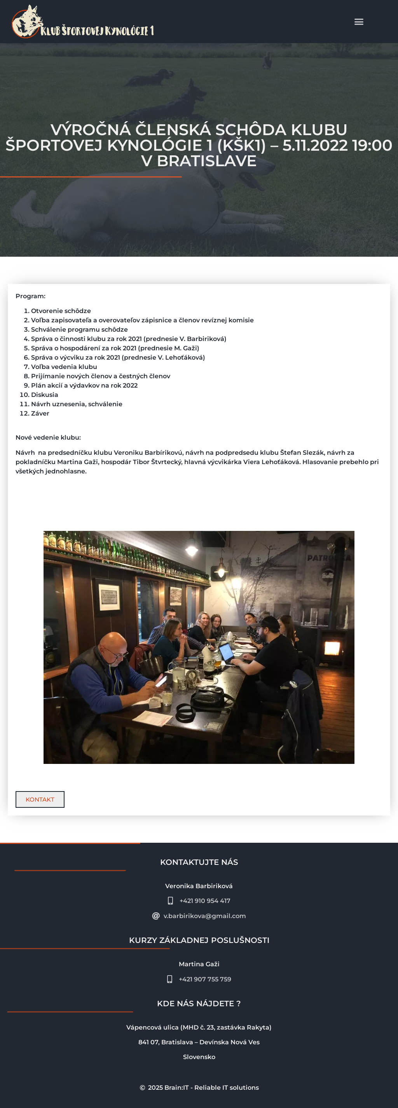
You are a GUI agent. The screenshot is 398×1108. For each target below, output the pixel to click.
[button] (359, 21)
